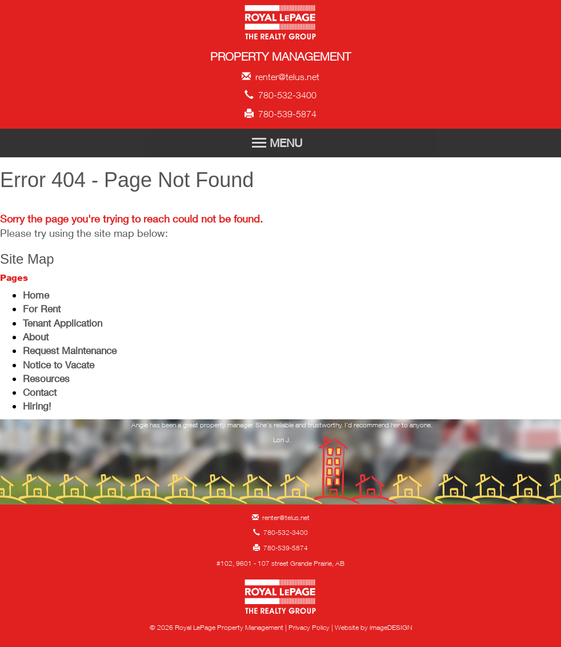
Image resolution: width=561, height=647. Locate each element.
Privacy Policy (309, 627)
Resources (46, 378)
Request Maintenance (70, 350)
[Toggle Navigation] (280, 143)
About (36, 337)
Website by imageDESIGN (373, 627)
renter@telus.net (280, 77)
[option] (282, 435)
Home (36, 295)
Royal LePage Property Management (280, 24)
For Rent (42, 309)
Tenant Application (62, 323)
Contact (40, 392)
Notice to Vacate (58, 365)
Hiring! (37, 406)
